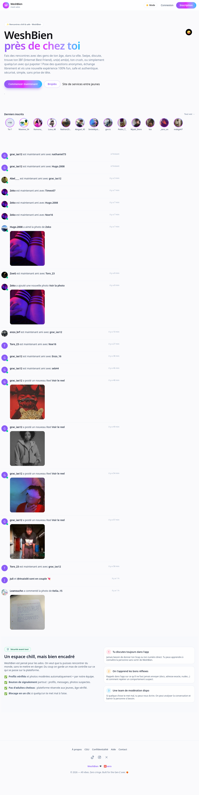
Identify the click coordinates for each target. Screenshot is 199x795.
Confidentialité (100, 749)
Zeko (13, 190)
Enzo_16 (56, 356)
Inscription (186, 5)
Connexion (167, 5)
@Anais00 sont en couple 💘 (34, 578)
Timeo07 (50, 190)
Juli (12, 578)
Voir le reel (58, 380)
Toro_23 (50, 273)
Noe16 (49, 214)
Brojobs (52, 84)
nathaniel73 (59, 154)
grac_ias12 (16, 154)
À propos (77, 749)
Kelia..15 (57, 590)
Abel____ (15, 178)
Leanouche (17, 590)
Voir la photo (57, 285)
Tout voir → (189, 114)
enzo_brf (15, 332)
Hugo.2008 (58, 166)
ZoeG (13, 273)
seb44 (55, 368)
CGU (87, 749)
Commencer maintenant (23, 84)
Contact (123, 749)
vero (107, 766)
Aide (113, 749)
